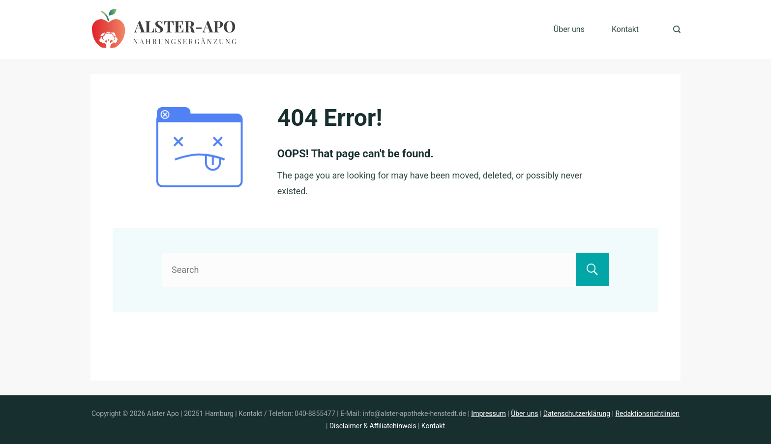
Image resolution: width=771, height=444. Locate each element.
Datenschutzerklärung (576, 413)
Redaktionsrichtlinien (647, 413)
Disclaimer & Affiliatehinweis (372, 426)
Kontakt (625, 29)
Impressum (488, 413)
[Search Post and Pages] (677, 29)
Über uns (569, 29)
